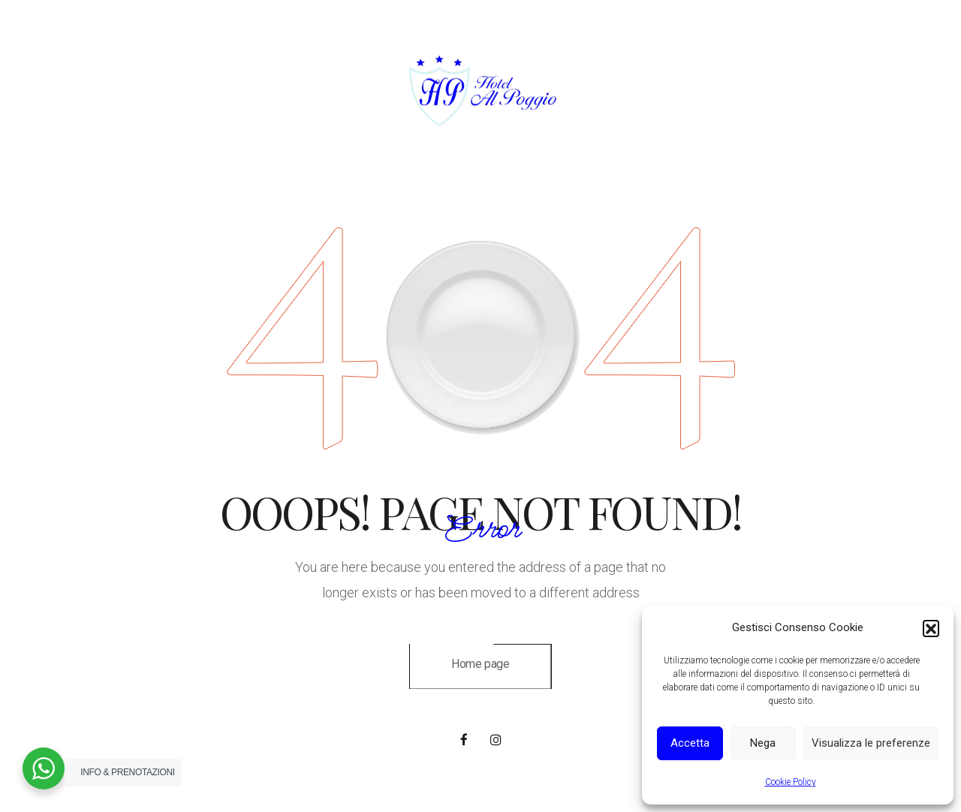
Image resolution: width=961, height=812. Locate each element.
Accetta (689, 743)
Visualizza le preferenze (871, 743)
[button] (930, 628)
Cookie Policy (790, 782)
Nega (763, 743)
